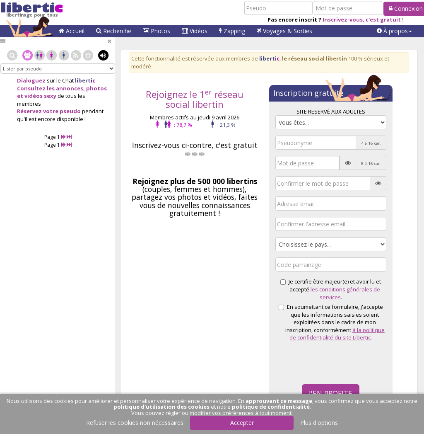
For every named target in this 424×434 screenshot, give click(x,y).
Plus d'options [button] (319, 423)
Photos (156, 31)
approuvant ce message (279, 401)
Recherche (113, 31)
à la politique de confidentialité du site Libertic (337, 334)
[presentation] (338, 362)
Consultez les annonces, (51, 88)
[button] (394, 31)
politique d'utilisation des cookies (161, 406)
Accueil (71, 31)
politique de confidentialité (271, 406)
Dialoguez (31, 80)
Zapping (232, 31)
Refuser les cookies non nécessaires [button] (134, 423)
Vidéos (194, 31)
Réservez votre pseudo (49, 111)
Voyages (284, 31)
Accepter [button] (242, 423)
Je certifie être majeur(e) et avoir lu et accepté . (330, 289)
